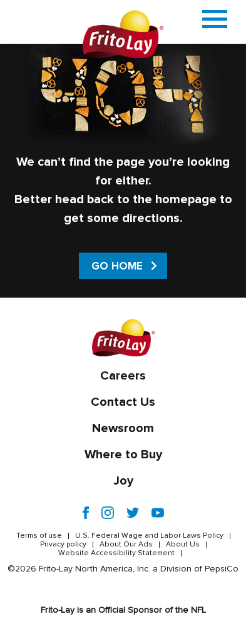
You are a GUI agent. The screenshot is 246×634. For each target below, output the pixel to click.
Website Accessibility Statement (116, 553)
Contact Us (123, 402)
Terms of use (39, 536)
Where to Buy (123, 454)
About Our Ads (126, 544)
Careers (123, 376)
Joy (123, 481)
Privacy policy (63, 544)
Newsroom (123, 428)
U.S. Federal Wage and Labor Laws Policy (149, 536)
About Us (183, 544)
